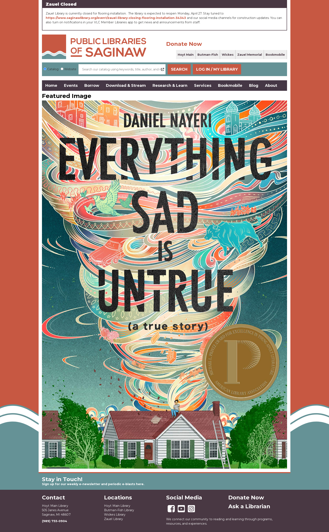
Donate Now (184, 44)
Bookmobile (275, 55)
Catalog (53, 69)
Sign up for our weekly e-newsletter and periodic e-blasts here (93, 484)
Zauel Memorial (249, 55)
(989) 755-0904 (54, 521)
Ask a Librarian (249, 506)
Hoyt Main (186, 55)
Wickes (228, 55)
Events (71, 85)
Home (51, 85)
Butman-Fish (207, 55)
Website (70, 69)
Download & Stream (126, 85)
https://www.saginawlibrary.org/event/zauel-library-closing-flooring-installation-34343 (116, 18)
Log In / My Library (261, 69)
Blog (253, 85)
